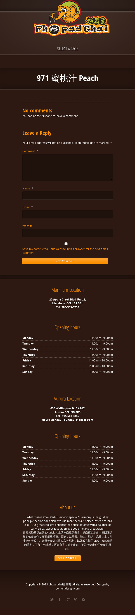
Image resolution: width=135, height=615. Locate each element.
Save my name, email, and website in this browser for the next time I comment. (65, 251)
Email (27, 207)
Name (27, 188)
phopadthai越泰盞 (60, 584)
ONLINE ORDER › (67, 558)
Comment (30, 151)
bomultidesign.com (68, 588)
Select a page (67, 48)
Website (27, 226)
